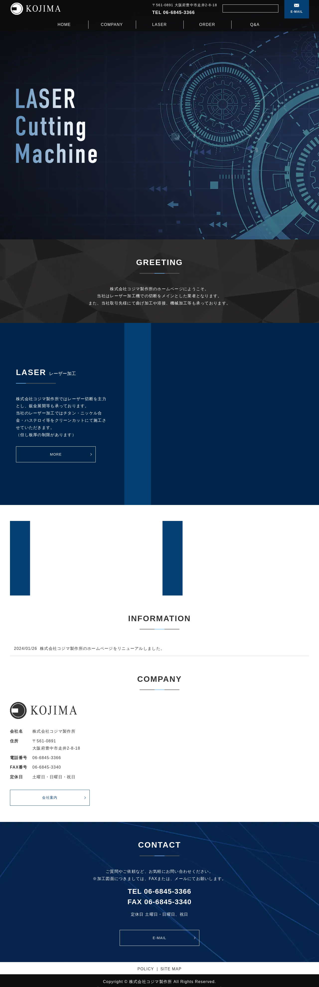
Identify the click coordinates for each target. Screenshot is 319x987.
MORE (56, 454)
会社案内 (49, 797)
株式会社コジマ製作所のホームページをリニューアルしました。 (102, 648)
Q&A (255, 24)
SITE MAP (171, 969)
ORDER (207, 24)
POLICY (145, 969)
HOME (64, 24)
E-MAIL (297, 11)
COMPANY (112, 24)
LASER (159, 24)
